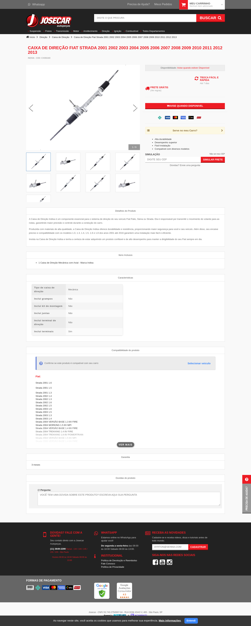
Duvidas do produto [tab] (125, 478)
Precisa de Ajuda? (138, 4)
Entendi (191, 620)
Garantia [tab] (125, 457)
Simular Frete (213, 159)
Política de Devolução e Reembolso (119, 560)
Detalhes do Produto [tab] (125, 211)
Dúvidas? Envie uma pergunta (185, 165)
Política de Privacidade (112, 567)
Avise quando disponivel (185, 105)
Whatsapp (36, 4)
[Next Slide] (135, 107)
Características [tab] (125, 277)
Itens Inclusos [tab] (125, 255)
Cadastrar (198, 547)
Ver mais (125, 444)
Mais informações (170, 620)
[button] (246, 494)
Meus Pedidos (163, 4)
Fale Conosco (108, 563)
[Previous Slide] (31, 107)
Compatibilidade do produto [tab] (125, 350)
